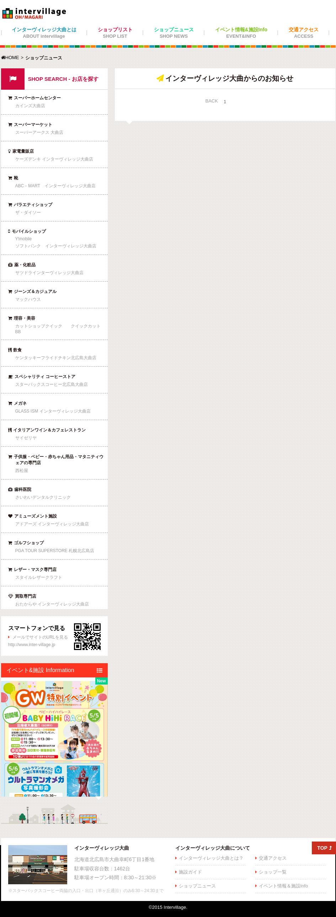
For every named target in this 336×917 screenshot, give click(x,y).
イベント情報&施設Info (241, 33)
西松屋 (21, 470)
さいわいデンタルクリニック (43, 497)
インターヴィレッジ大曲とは (44, 33)
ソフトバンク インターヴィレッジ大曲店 (55, 245)
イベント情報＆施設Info (283, 886)
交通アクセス (304, 33)
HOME (10, 57)
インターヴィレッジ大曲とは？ (211, 858)
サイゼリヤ (26, 437)
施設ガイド (190, 872)
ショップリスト (115, 33)
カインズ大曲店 (30, 105)
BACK (212, 101)
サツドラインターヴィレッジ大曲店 (49, 272)
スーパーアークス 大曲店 (39, 132)
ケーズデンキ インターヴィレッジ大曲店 (54, 159)
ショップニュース (174, 33)
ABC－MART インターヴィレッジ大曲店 (55, 185)
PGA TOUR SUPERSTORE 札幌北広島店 (55, 550)
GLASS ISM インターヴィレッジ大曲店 (53, 411)
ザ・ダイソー (28, 212)
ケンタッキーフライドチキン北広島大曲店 (55, 357)
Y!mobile (23, 238)
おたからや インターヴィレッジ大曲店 (52, 604)
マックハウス (28, 299)
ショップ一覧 (273, 872)
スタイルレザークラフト (38, 577)
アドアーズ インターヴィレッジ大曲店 (52, 524)
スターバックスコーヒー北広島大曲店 (51, 384)
